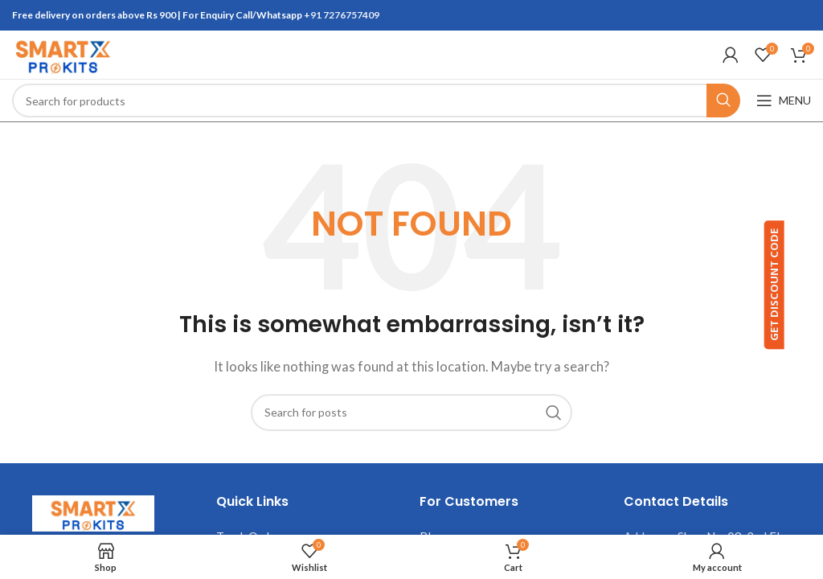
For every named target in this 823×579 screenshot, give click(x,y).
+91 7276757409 (341, 15)
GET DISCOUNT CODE (797, 287)
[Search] (376, 100)
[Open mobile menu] (783, 100)
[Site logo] (62, 53)
